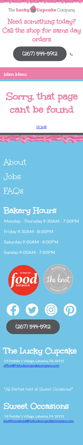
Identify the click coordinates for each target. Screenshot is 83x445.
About (15, 162)
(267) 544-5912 (39, 53)
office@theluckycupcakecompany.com (31, 366)
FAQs (14, 191)
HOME (42, 127)
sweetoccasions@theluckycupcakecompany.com (39, 421)
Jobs (12, 176)
